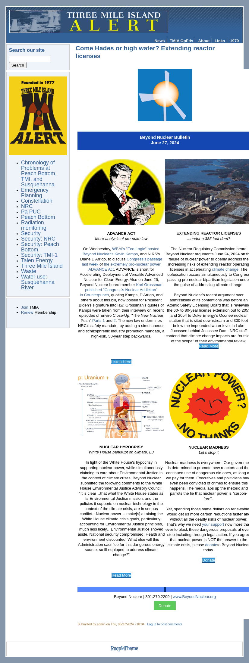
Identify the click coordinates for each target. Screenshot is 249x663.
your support (213, 524)
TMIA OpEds (181, 41)
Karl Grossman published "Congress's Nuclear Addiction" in (121, 289)
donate (211, 545)
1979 (234, 41)
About (204, 41)
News (159, 41)
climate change (225, 269)
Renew (27, 312)
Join (24, 307)
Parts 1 (98, 320)
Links (220, 41)
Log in (151, 624)
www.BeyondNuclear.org (194, 596)
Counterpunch (96, 295)
